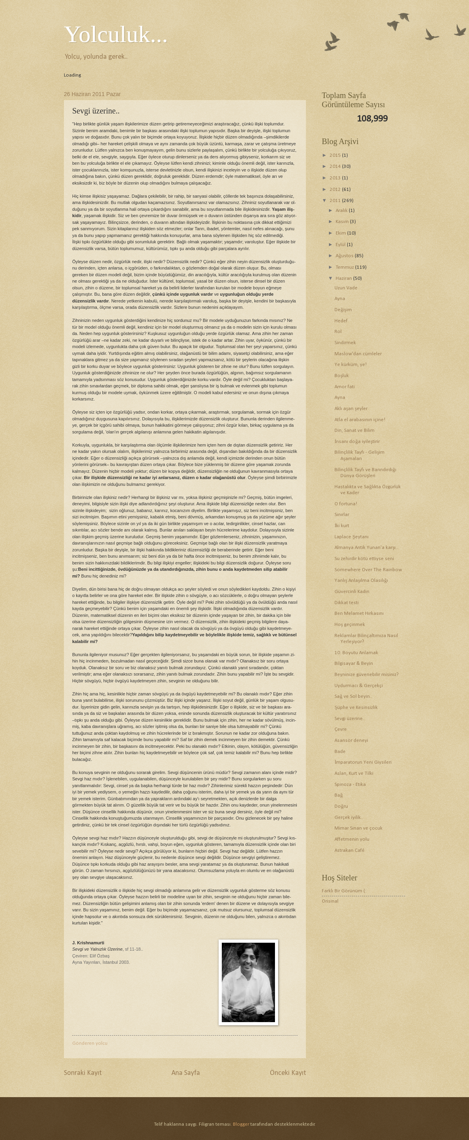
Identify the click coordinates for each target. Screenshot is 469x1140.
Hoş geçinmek (349, 624)
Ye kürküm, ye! (350, 364)
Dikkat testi (346, 602)
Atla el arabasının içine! (359, 419)
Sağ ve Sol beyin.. (353, 696)
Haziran (344, 278)
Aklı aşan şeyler (350, 408)
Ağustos (345, 255)
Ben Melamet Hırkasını (359, 613)
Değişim (343, 309)
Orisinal (330, 901)
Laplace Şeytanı (351, 536)
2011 (336, 200)
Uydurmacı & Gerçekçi (358, 685)
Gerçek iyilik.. (348, 817)
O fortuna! (345, 503)
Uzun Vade (346, 288)
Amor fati (344, 386)
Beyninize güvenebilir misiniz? (366, 674)
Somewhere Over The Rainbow (368, 569)
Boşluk (341, 375)
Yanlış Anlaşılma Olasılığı (361, 580)
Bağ (338, 795)
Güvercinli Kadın (351, 591)
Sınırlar (341, 514)
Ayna (339, 298)
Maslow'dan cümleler (358, 353)
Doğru (341, 806)
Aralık (342, 210)
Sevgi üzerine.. (349, 718)
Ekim (341, 233)
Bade (340, 751)
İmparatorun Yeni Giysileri (363, 762)
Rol (338, 331)
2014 (336, 166)
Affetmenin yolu (351, 839)
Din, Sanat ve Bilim (354, 430)
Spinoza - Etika (350, 784)
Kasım (343, 221)
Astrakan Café (349, 850)
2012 (336, 189)
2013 (336, 178)
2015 (336, 155)
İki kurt (341, 525)
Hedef (341, 321)
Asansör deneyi (351, 740)
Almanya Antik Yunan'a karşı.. (366, 547)
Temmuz (345, 267)
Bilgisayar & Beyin (353, 663)
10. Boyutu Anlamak (356, 652)
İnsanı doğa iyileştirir (357, 441)
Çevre (340, 729)
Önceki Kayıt (288, 1073)
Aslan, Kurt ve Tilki (353, 773)
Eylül (341, 244)
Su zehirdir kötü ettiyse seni (364, 558)
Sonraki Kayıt (83, 1073)
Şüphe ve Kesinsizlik (356, 707)
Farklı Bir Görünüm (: (344, 891)
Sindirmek (345, 342)
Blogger (241, 1124)
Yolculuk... (116, 34)
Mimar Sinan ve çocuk (358, 828)
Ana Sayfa (185, 1073)
